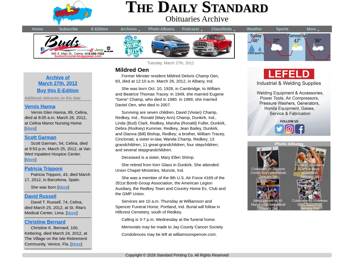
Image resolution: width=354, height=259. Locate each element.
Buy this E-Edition (58, 90)
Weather (254, 29)
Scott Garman (40, 137)
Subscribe (68, 29)
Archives (131, 29)
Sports (282, 29)
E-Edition (99, 29)
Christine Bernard (45, 222)
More (313, 29)
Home (37, 29)
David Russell (40, 196)
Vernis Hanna (40, 106)
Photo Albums (162, 29)
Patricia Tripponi (44, 168)
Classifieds (223, 29)
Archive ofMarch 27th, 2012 (57, 80)
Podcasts (192, 29)
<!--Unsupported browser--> (289, 175)
